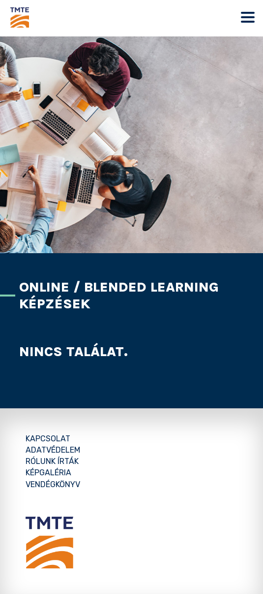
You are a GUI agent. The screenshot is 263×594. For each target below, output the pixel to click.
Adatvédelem (53, 450)
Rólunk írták (52, 461)
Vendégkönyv (53, 484)
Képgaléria (48, 472)
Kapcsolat (48, 438)
